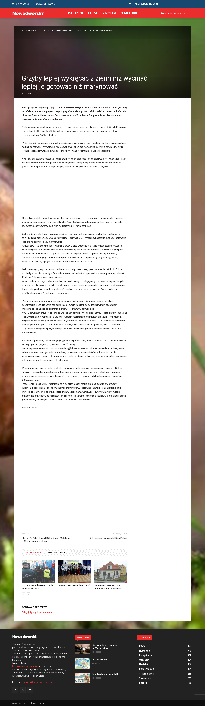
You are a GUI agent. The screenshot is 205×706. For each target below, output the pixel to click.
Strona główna (28, 30)
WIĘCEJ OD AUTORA (56, 553)
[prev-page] (23, 594)
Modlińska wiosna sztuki (105, 674)
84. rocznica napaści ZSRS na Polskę (108, 538)
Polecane (41, 30)
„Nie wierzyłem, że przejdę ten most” (74, 585)
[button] (130, 4)
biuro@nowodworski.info (24, 666)
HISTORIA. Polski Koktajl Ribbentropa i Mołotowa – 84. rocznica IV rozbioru (46, 540)
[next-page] (28, 594)
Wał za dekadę (99, 659)
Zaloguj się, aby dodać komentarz (38, 612)
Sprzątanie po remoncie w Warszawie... (104, 647)
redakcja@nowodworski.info (37, 682)
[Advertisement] (102, 51)
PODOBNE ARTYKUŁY (33, 553)
